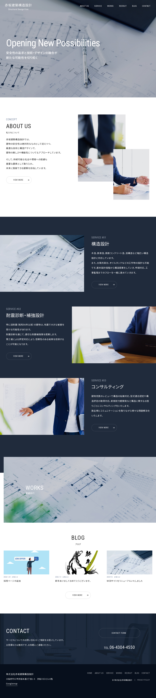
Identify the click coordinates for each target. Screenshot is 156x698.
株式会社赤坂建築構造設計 (18, 7)
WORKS (110, 6)
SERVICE (98, 6)
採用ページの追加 (12, 580)
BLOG (134, 6)
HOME (89, 673)
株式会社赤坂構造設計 (123, 680)
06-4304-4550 (119, 647)
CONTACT (146, 6)
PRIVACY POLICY (143, 680)
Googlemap (12, 683)
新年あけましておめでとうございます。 (73, 580)
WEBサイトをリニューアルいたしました (125, 580)
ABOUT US (84, 6)
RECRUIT (123, 6)
